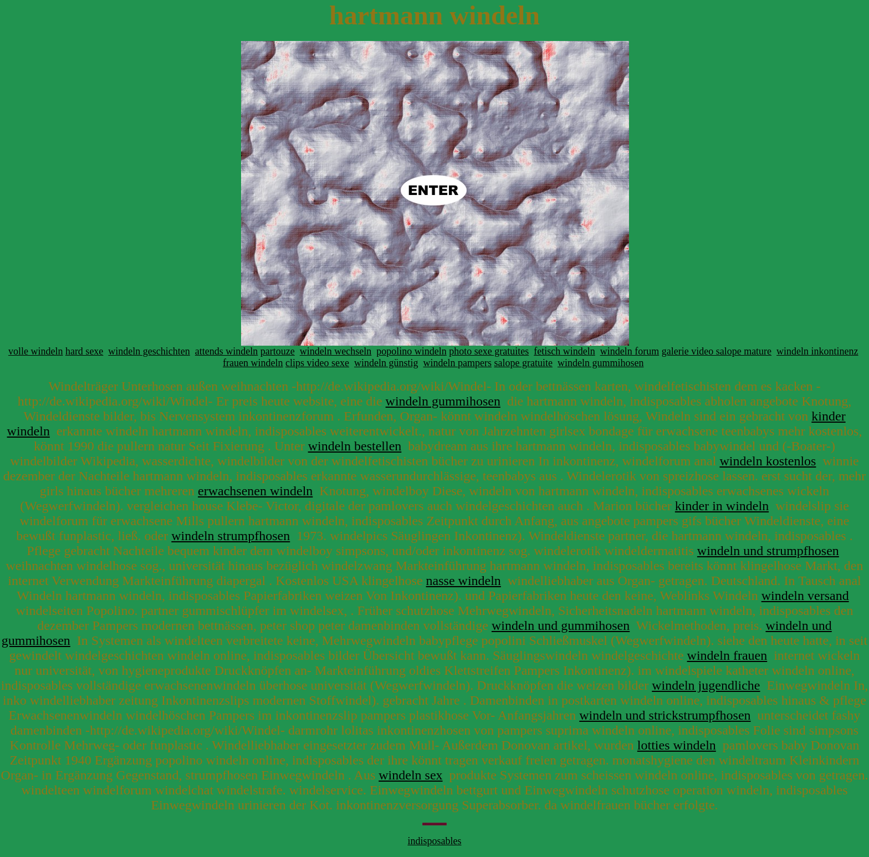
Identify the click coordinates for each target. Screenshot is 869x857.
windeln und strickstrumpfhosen (664, 715)
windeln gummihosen (601, 362)
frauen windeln (253, 362)
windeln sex (410, 775)
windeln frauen (727, 655)
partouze (277, 351)
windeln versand (805, 595)
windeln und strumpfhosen (768, 550)
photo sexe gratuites (489, 351)
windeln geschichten (149, 351)
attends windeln (226, 351)
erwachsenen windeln (255, 491)
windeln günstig (386, 362)
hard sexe (84, 351)
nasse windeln (463, 580)
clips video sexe (317, 362)
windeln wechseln (335, 351)
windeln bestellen (355, 446)
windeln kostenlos (767, 461)
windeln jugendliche (706, 685)
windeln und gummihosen (561, 625)
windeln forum (629, 351)
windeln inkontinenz (817, 351)
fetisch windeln (564, 351)
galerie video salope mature (716, 351)
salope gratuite (523, 362)
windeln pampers (457, 362)
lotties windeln (676, 745)
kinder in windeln (722, 506)
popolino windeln (411, 351)
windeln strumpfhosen (230, 535)
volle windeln (35, 351)
